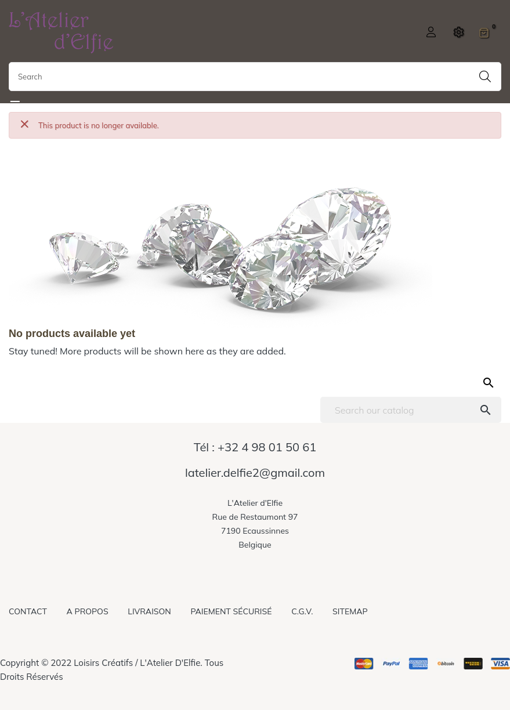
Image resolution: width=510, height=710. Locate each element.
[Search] (410, 410)
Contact (28, 611)
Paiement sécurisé (231, 611)
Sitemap (349, 611)
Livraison (149, 611)
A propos (87, 611)
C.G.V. (302, 611)
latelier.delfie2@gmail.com (255, 473)
